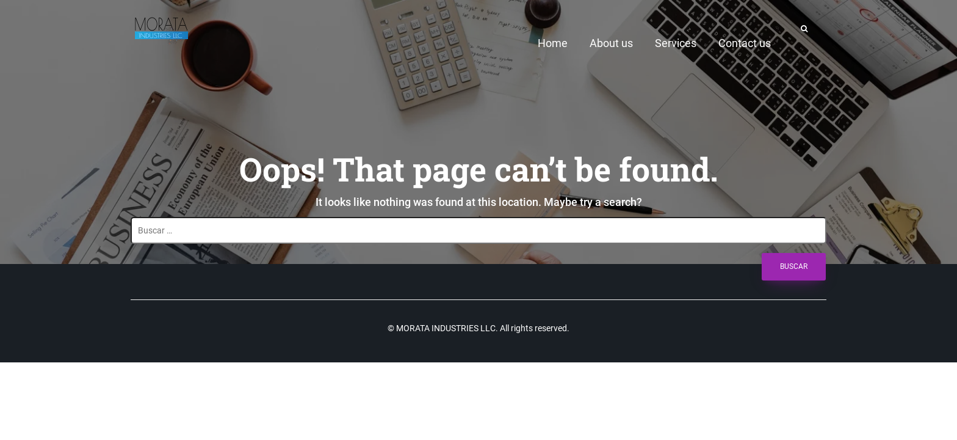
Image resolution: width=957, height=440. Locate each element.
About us (611, 43)
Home (553, 43)
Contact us (744, 43)
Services (675, 43)
